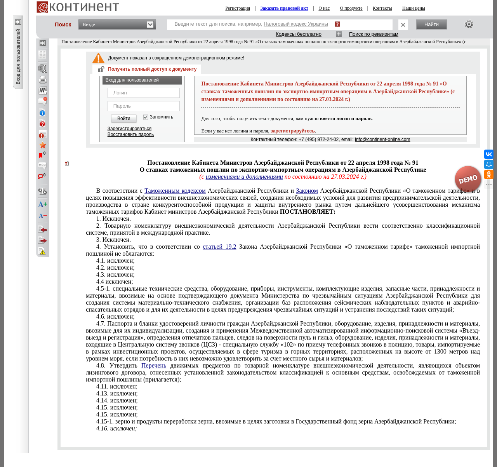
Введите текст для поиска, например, (251, 24)
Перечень (153, 365)
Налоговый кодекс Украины (296, 24)
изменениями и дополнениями (244, 176)
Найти (431, 24)
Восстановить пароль (131, 134)
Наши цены (413, 8)
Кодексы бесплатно (298, 34)
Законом (307, 190)
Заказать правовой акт (284, 8)
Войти (123, 118)
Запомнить (161, 117)
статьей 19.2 (219, 246)
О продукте (351, 8)
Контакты (382, 8)
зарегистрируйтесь (293, 131)
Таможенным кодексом (175, 190)
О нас (324, 8)
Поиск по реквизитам (373, 34)
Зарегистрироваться (129, 128)
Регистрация (237, 8)
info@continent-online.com (382, 139)
